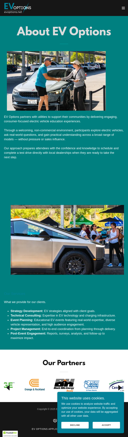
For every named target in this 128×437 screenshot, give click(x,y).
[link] (17, 8)
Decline (75, 430)
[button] (123, 8)
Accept (106, 430)
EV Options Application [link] (49, 429)
